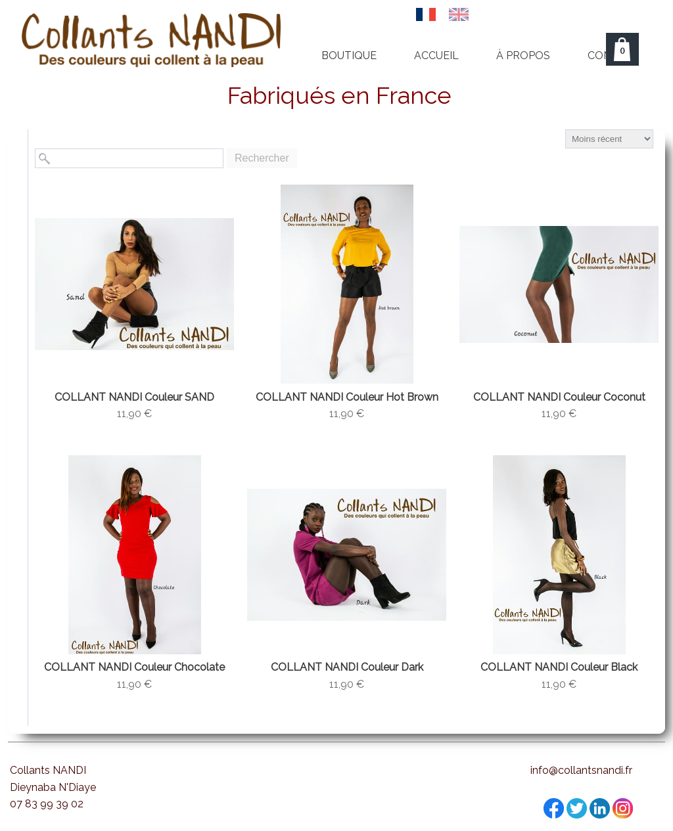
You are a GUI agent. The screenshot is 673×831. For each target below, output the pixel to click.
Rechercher (262, 158)
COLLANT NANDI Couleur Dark (347, 667)
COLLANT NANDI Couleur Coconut (559, 397)
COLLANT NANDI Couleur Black (559, 667)
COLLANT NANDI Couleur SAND (134, 397)
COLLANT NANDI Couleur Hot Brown (347, 397)
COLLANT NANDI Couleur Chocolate (134, 667)
